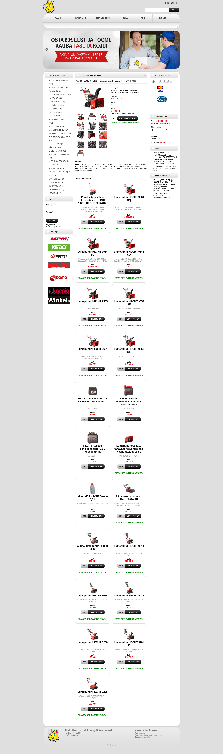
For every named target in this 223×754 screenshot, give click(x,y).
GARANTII (80, 18)
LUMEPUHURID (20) (57, 102)
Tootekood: (114, 96)
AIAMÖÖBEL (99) (55, 98)
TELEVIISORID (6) (56, 116)
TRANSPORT (103, 18)
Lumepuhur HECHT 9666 (125, 81)
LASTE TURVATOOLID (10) (59, 151)
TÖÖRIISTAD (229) (56, 165)
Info (84, 222)
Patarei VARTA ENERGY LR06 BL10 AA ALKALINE (163, 181)
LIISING (162, 18)
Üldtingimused (139, 733)
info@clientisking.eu (72, 735)
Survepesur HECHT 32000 (164, 164)
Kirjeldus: (78, 161)
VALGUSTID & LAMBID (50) (59, 172)
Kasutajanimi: (52, 205)
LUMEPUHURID (91, 81)
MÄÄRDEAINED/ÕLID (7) (58, 130)
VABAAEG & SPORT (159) (59, 161)
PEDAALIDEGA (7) (56, 144)
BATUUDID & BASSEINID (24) (59, 156)
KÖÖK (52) (53, 175)
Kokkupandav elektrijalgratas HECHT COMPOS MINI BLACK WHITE (165, 168)
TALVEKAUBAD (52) (56, 112)
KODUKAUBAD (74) (56, 168)
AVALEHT (59, 18)
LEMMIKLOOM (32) (56, 190)
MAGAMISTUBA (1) (56, 179)
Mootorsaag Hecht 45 (162, 198)
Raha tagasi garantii (142, 737)
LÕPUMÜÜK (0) (55, 193)
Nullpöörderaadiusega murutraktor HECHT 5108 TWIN (165, 156)
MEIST (144, 18)
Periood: (154, 136)
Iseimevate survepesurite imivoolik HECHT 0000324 (163, 160)
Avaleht (79, 81)
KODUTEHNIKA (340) (57, 183)
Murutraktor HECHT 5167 (163, 153)
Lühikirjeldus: (115, 88)
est (167, 3)
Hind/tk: (113, 108)
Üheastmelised (57, 109)
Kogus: (113, 102)
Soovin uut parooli (53, 227)
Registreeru (50, 225)
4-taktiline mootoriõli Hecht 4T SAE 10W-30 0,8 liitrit (165, 190)
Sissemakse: (156, 127)
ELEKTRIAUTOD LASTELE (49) (59, 138)
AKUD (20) (53, 123)
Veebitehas (111, 745)
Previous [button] (46, 49)
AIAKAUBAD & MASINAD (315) (58, 82)
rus (172, 3)
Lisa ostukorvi (96, 222)
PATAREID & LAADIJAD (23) (60, 134)
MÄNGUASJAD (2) (56, 147)
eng (177, 3)
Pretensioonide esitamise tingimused (148, 735)
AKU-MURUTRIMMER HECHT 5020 (162, 194)
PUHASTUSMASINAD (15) (59, 87)
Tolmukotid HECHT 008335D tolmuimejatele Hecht (164, 186)
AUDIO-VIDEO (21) (56, 119)
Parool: (49, 212)
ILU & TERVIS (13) (56, 186)
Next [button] (176, 49)
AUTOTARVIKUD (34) (57, 127)
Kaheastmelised (58, 105)
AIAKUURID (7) (55, 91)
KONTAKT (125, 18)
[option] (111, 50)
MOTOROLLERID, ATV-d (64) (60, 95)
